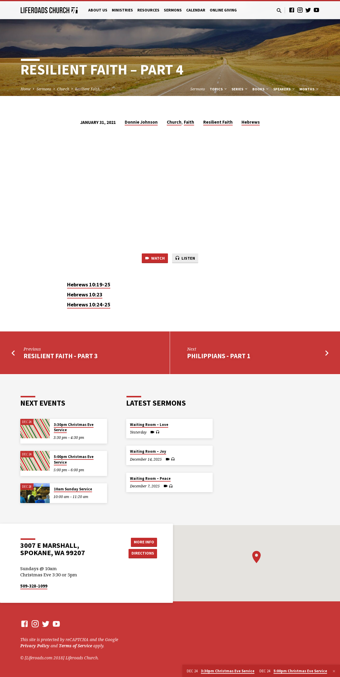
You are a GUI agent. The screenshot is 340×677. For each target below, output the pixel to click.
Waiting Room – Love (149, 424)
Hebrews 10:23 (84, 295)
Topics (219, 89)
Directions (142, 553)
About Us (97, 10)
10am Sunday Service (73, 489)
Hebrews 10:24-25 (88, 305)
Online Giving (223, 10)
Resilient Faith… (89, 89)
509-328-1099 (33, 586)
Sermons (173, 10)
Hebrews (250, 122)
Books (260, 89)
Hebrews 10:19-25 (88, 284)
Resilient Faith (218, 122)
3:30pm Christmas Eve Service (74, 427)
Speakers (284, 89)
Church (63, 89)
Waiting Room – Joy (148, 451)
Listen (185, 258)
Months (309, 89)
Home (26, 89)
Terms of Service (75, 645)
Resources (148, 10)
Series (239, 89)
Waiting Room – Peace (150, 478)
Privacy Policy (34, 645)
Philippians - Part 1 (218, 356)
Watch (154, 258)
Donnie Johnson (141, 122)
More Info (142, 541)
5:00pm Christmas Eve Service (74, 459)
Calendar (195, 10)
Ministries (122, 10)
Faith (189, 122)
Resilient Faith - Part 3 (61, 356)
